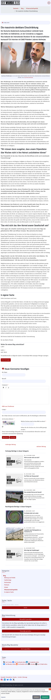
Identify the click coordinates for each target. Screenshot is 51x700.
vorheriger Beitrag (10, 444)
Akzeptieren (45, 697)
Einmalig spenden (25, 631)
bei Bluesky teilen (11, 664)
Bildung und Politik (9, 577)
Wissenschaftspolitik (32, 8)
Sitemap (25, 677)
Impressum (12, 687)
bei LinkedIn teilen (33, 662)
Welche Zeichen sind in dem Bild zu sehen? (33, 421)
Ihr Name (4, 372)
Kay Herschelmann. (28, 77)
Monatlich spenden (26, 619)
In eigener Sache (9, 592)
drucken (32, 664)
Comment (5, 385)
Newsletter (9, 677)
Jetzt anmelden (25, 649)
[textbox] (25, 396)
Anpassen (3, 697)
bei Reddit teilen (23, 664)
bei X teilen (9, 662)
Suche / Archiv (17, 677)
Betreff (4, 378)
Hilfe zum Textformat (8, 406)
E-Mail (4, 409)
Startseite (16, 8)
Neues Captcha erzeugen (2, 426)
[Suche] (25, 604)
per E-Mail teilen (42, 664)
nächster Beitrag (41, 446)
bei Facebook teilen (20, 662)
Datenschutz (4, 687)
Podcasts (6, 585)
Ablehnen (36, 697)
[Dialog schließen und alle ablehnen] (50, 689)
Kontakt (3, 677)
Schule (6, 587)
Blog (22, 8)
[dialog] (25, 694)
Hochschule (7, 582)
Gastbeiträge (7, 580)
